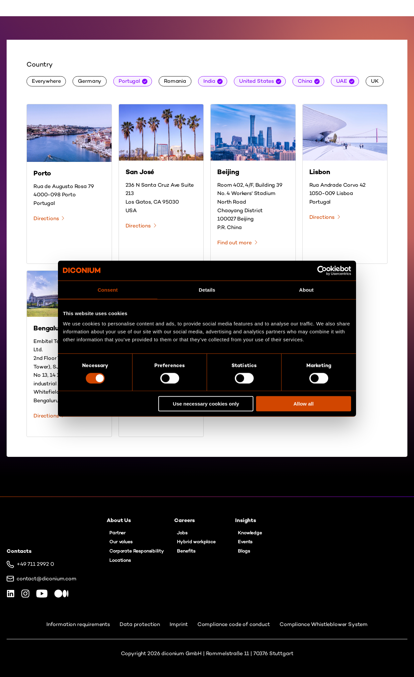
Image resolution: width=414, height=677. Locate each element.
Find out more (237, 242)
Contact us (279, 8)
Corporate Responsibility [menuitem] (136, 551)
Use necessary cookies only (206, 404)
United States (256, 81)
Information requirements (78, 624)
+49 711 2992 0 (30, 564)
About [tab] (306, 289)
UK (375, 81)
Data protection (140, 624)
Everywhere (46, 81)
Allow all (303, 404)
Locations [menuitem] (120, 560)
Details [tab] (207, 289)
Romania (175, 81)
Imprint (179, 624)
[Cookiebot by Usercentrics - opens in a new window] (322, 270)
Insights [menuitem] (245, 520)
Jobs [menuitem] (182, 533)
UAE (341, 81)
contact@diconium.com (42, 578)
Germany (89, 81)
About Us (174, 9)
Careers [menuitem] (184, 520)
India (209, 81)
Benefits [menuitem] (186, 551)
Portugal (129, 81)
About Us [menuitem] (119, 520)
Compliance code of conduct (234, 624)
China (305, 81)
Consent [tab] (108, 289)
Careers (208, 9)
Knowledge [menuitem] (250, 533)
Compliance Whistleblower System (324, 624)
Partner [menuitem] (117, 533)
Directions (48, 218)
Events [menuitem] (245, 542)
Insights (239, 9)
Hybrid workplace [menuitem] (196, 542)
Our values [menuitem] (120, 542)
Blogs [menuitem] (244, 551)
